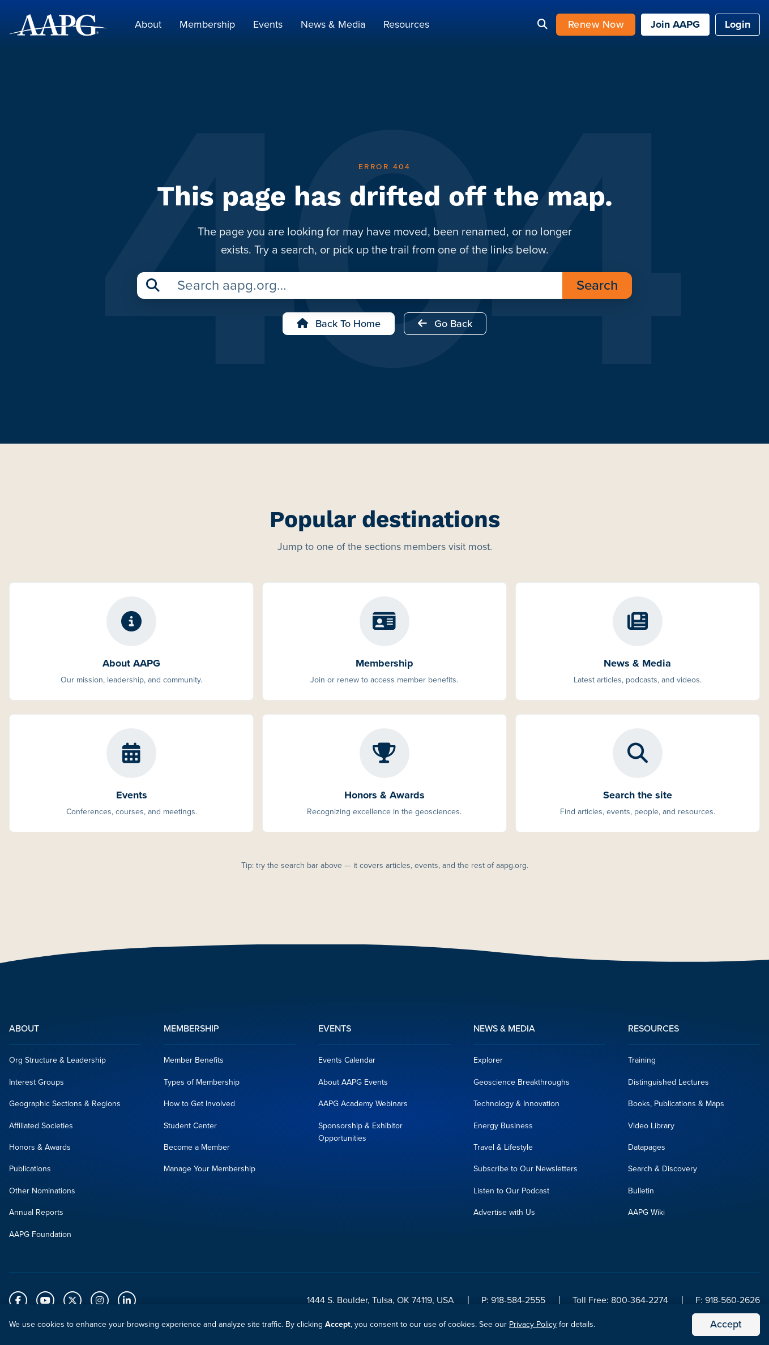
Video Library (651, 1129)
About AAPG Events (353, 1086)
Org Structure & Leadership (57, 1063)
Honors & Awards (40, 1151)
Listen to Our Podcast (511, 1194)
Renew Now (596, 26)
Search (597, 288)
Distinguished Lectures (668, 1086)
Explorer (488, 1063)
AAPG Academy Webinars (363, 1107)
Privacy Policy (533, 1324)
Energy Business (503, 1129)
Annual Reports (36, 1216)
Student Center (190, 1129)
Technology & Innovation (516, 1107)
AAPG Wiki (646, 1216)
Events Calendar (346, 1063)
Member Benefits (194, 1063)
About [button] (148, 26)
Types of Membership (202, 1086)
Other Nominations (42, 1194)
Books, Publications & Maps (676, 1107)
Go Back (445, 327)
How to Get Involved (199, 1107)
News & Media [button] (333, 26)
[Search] (542, 26)
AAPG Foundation (40, 1237)
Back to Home (339, 327)
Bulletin (641, 1194)
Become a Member (197, 1151)
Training (642, 1063)
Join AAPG (675, 26)
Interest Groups (36, 1086)
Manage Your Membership (209, 1172)
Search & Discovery (662, 1172)
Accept (726, 1324)
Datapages (646, 1151)
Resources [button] (406, 26)
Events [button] (268, 26)
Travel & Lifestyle (503, 1151)
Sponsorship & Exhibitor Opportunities (360, 1135)
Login (737, 26)
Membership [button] (207, 26)
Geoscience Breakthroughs (521, 1086)
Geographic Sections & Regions (65, 1107)
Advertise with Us (504, 1216)
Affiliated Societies (41, 1129)
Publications (30, 1172)
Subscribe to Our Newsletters (525, 1172)
